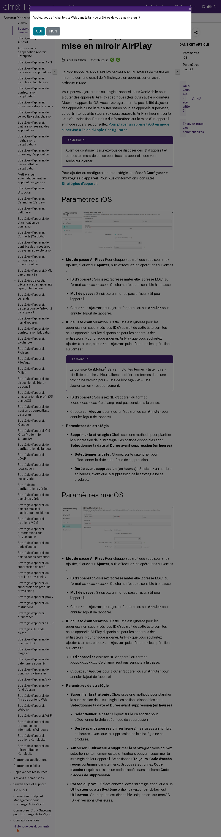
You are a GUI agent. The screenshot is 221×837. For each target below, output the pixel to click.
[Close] (190, 9)
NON (53, 31)
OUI (39, 31)
